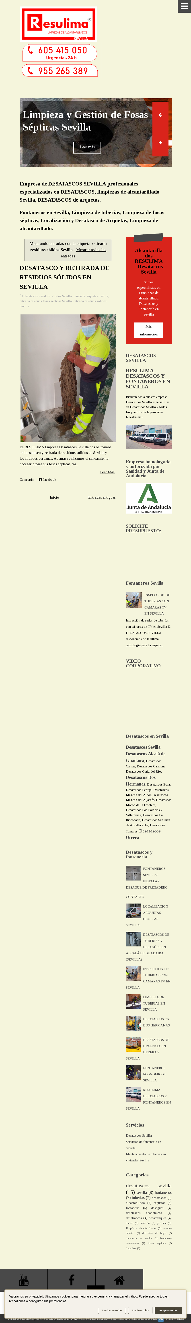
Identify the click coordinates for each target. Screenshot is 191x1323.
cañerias (145, 1223)
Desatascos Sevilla (139, 1135)
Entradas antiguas (102, 497)
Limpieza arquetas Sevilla (91, 296)
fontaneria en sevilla (139, 1238)
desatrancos (134, 1218)
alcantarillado (135, 1203)
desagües (157, 1208)
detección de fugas (154, 1233)
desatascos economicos (144, 1213)
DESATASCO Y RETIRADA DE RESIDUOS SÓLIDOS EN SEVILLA (64, 277)
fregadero (131, 1248)
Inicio (54, 497)
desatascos (159, 1198)
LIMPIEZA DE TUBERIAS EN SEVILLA (154, 1003)
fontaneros (163, 1192)
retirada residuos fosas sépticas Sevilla (46, 301)
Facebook (47, 479)
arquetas (159, 1203)
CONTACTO (135, 897)
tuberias (138, 1197)
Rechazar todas (112, 1310)
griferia (161, 1223)
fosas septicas (157, 1243)
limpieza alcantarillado (141, 1228)
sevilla (141, 1192)
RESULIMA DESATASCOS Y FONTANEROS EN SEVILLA (148, 379)
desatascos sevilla (149, 1185)
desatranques (157, 1218)
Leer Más (107, 472)
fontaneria (132, 1208)
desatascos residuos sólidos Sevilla (48, 296)
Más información (149, 330)
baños (129, 1223)
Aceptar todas (168, 1310)
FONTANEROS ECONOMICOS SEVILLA (154, 1074)
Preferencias (140, 1310)
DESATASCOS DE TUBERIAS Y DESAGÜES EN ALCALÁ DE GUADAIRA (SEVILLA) (147, 947)
